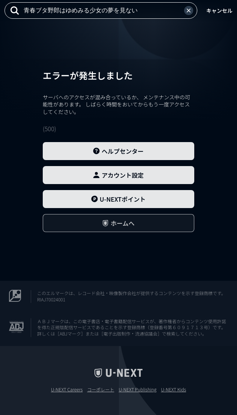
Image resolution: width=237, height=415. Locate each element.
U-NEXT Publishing (137, 390)
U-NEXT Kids (173, 390)
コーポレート (100, 390)
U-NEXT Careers (67, 390)
